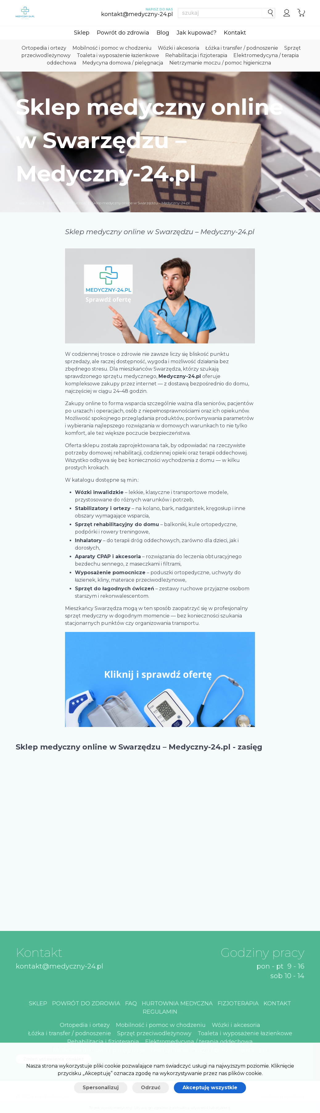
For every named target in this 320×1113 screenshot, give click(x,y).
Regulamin (160, 1011)
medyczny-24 (28, 203)
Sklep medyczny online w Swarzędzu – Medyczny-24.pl (141, 203)
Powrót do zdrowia (123, 32)
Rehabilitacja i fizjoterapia (196, 55)
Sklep (81, 32)
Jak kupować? (196, 32)
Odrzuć (150, 1087)
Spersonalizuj (101, 1087)
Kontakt (235, 32)
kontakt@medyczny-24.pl (59, 966)
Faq (131, 1003)
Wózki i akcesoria (178, 48)
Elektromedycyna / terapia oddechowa (199, 1041)
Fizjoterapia (238, 1003)
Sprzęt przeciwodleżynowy (154, 1033)
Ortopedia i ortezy (44, 48)
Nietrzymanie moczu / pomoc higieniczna (220, 63)
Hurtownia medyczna (66, 203)
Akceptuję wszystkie (210, 1087)
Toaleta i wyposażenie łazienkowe (118, 55)
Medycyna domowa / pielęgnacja (122, 63)
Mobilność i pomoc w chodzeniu (112, 48)
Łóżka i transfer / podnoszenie (241, 48)
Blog (163, 32)
